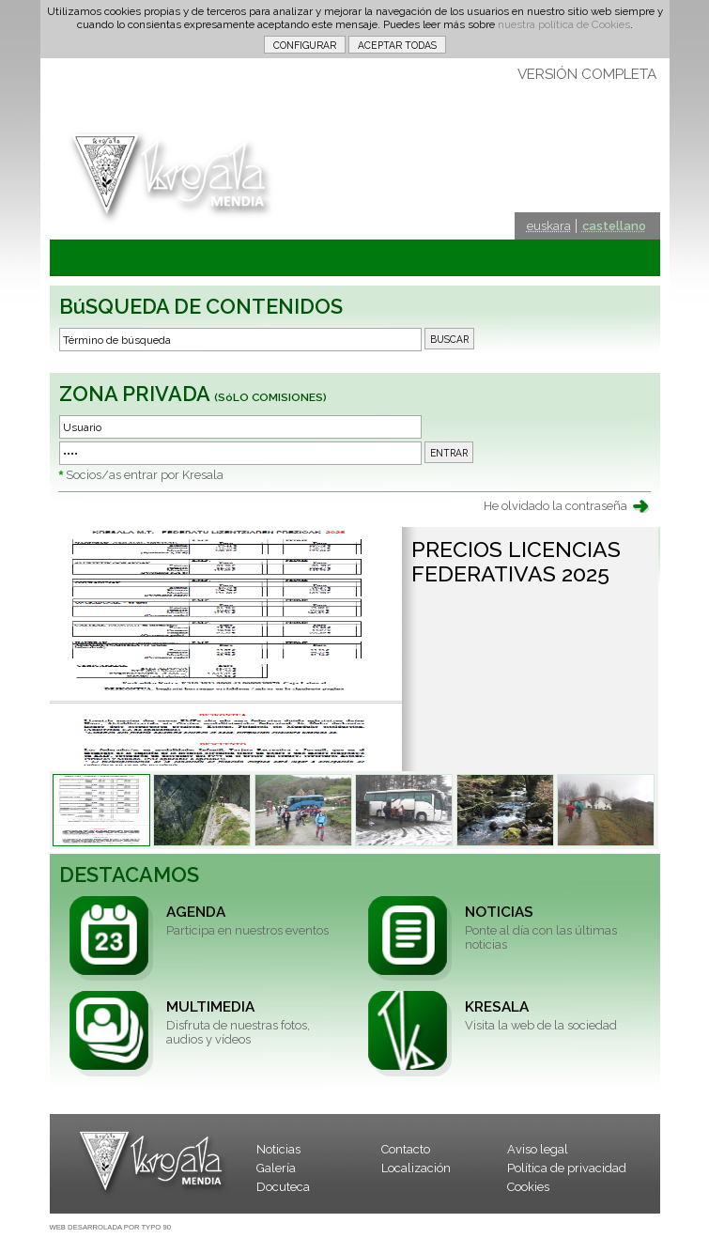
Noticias (278, 1149)
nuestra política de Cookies (564, 24)
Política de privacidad (566, 1168)
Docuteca (283, 1187)
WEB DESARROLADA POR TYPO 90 (110, 1227)
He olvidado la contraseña (555, 506)
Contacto (405, 1149)
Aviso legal (537, 1149)
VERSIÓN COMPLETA (586, 74)
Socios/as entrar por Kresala (144, 475)
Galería (276, 1168)
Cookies (528, 1187)
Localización (416, 1168)
